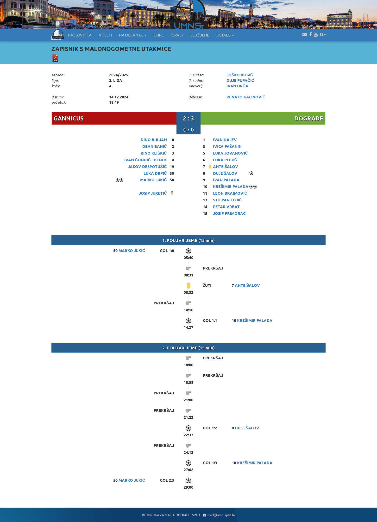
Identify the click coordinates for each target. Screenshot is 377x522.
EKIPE (158, 34)
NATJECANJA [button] (132, 34)
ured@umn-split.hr (219, 515)
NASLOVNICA (80, 34)
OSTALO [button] (225, 34)
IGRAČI (177, 34)
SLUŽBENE (199, 34)
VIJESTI (105, 34)
